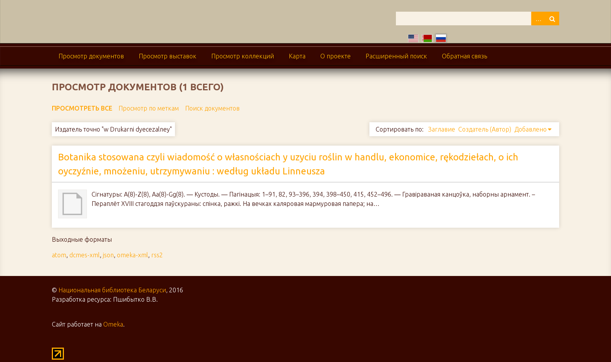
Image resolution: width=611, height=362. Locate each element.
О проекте (335, 56)
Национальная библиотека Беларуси (112, 289)
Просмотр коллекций (242, 56)
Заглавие (441, 129)
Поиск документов (212, 108)
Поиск (552, 18)
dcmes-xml (84, 254)
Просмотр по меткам (148, 108)
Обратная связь (464, 56)
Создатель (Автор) (484, 129)
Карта (297, 56)
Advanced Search (538, 18)
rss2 (157, 254)
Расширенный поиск (396, 56)
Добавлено (530, 129)
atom (59, 254)
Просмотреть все (82, 108)
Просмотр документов (91, 56)
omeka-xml (132, 254)
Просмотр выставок (167, 56)
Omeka (113, 324)
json (108, 254)
